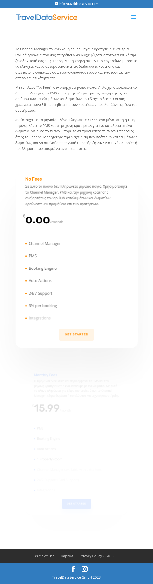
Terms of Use (43, 556)
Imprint (67, 556)
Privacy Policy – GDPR (97, 556)
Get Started (76, 332)
